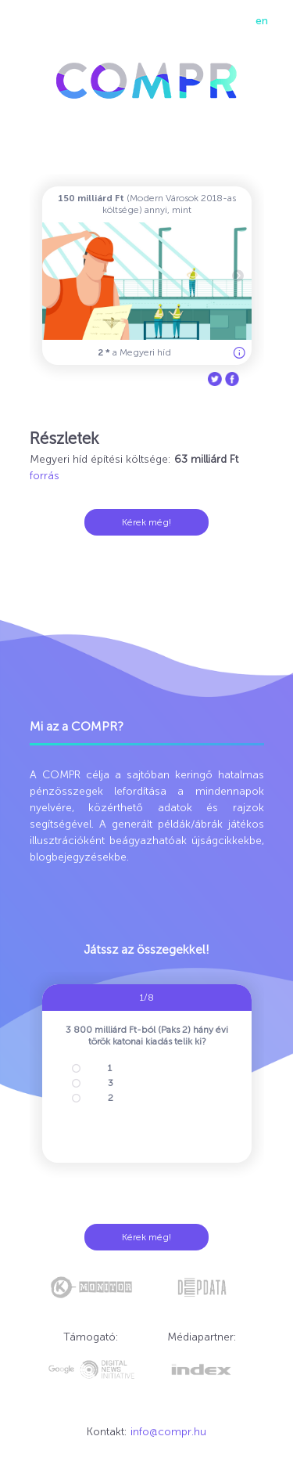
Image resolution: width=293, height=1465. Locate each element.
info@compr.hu (168, 1431)
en (261, 20)
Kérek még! (146, 522)
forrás (44, 475)
